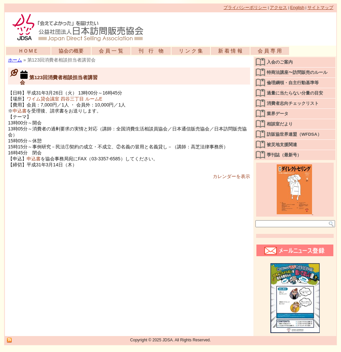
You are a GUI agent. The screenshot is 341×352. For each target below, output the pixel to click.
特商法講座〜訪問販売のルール (297, 72)
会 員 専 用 (270, 51)
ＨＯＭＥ (28, 51)
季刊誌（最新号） (284, 154)
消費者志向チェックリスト (293, 103)
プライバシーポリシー (245, 7)
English (297, 7)
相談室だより (280, 123)
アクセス (278, 7)
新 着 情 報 (230, 51)
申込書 (20, 110)
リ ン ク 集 (191, 51)
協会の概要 (71, 51)
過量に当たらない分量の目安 (295, 92)
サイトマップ (320, 7)
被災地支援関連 (282, 144)
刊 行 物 (151, 51)
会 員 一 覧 (111, 51)
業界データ (277, 113)
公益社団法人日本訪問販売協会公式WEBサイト (81, 27)
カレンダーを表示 (231, 176)
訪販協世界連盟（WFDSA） (294, 134)
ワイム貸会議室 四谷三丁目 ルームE (64, 98)
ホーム (15, 60)
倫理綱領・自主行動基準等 (293, 82)
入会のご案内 (280, 62)
